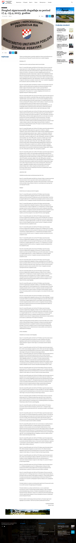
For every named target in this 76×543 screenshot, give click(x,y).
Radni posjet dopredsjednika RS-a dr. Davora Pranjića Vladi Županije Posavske (62, 53)
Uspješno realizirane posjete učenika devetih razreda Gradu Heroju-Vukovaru (62, 46)
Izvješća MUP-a (4, 7)
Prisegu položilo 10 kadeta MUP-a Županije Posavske (63, 526)
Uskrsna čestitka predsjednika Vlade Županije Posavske (61, 29)
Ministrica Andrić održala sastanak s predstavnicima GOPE (62, 60)
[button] (72, 2)
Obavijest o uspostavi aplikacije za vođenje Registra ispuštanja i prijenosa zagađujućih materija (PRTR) (64, 533)
